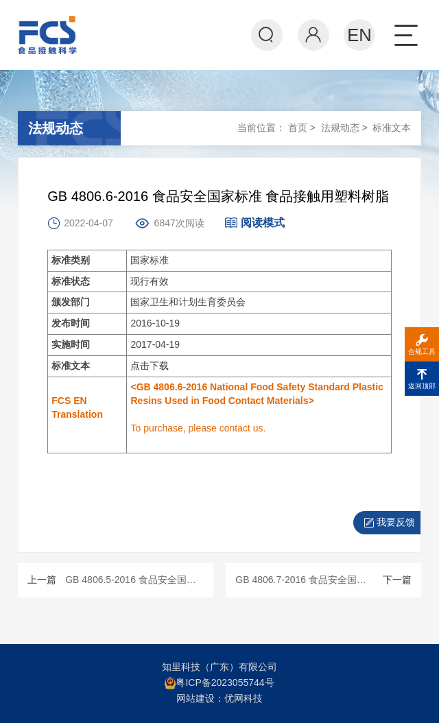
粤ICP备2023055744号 (225, 682)
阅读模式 (254, 223)
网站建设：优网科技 (219, 698)
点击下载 (149, 365)
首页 (297, 127)
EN (359, 35)
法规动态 (340, 127)
